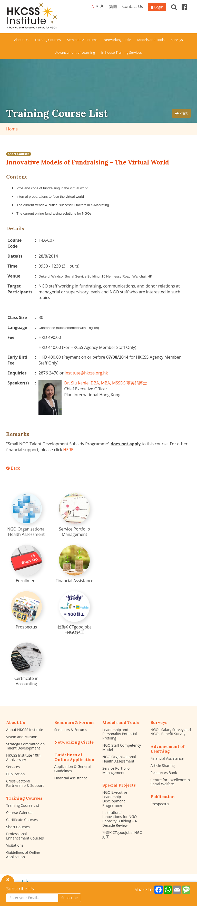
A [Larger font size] (97, 6)
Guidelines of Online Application (23, 854)
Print (181, 113)
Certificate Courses (22, 819)
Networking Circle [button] (117, 39)
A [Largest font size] (102, 6)
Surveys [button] (177, 39)
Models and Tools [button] (150, 39)
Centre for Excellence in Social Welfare (170, 782)
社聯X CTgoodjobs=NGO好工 (122, 834)
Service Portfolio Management (116, 770)
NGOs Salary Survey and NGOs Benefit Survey (171, 731)
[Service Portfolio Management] (74, 515)
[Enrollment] (26, 564)
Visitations (14, 845)
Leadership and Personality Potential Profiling (119, 734)
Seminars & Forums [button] (82, 39)
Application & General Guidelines (72, 768)
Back (13, 468)
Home (12, 129)
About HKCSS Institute (24, 729)
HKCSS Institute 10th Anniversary (23, 757)
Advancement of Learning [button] (75, 52)
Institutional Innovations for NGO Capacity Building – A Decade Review (119, 819)
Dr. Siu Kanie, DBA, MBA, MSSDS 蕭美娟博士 (105, 383)
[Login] (157, 7)
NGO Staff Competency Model (121, 747)
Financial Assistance (70, 778)
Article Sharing (163, 765)
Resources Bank (164, 772)
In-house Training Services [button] (121, 52)
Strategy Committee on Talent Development (25, 746)
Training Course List (22, 805)
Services (13, 766)
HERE (68, 449)
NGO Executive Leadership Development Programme (114, 799)
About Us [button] (21, 39)
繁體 (113, 6)
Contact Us (132, 6)
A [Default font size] (92, 7)
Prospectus (160, 803)
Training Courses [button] (48, 39)
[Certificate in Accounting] (26, 665)
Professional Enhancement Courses (25, 836)
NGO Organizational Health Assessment (119, 759)
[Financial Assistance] (74, 564)
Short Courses (18, 154)
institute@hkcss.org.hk (86, 373)
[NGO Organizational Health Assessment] (26, 515)
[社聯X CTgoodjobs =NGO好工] (74, 613)
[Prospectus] (26, 610)
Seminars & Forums (70, 729)
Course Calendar (20, 812)
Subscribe (69, 897)
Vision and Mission (21, 736)
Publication (15, 773)
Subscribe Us (20, 889)
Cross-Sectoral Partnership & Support (25, 783)
